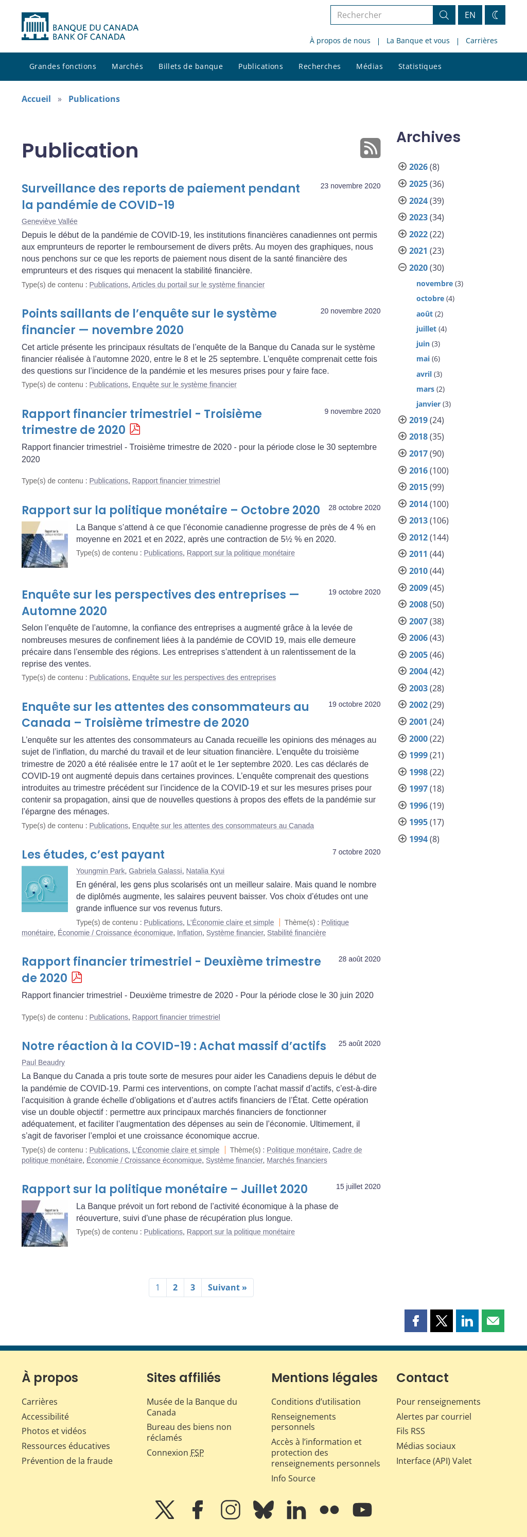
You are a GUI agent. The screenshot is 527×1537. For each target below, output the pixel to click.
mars (425, 389)
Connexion (175, 1452)
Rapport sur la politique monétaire (241, 553)
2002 (418, 704)
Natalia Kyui (205, 871)
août (424, 314)
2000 (418, 738)
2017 (418, 453)
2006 (418, 637)
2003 (418, 688)
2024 (418, 200)
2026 (418, 166)
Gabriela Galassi (155, 871)
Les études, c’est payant (93, 855)
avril (424, 374)
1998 (418, 772)
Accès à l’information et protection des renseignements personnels (325, 1452)
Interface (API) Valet (434, 1460)
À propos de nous (340, 40)
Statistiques (420, 66)
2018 (418, 436)
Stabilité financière (296, 933)
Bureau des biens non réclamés (189, 1432)
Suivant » (227, 1287)
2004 (418, 671)
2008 (418, 604)
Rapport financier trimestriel (176, 481)
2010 (418, 571)
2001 (418, 721)
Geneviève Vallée (50, 221)
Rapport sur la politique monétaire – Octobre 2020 (171, 510)
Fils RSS (410, 1431)
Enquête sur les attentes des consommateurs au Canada (223, 826)
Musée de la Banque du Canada (192, 1407)
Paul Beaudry (43, 1062)
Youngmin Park (100, 871)
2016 (418, 470)
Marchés (127, 66)
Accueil (36, 98)
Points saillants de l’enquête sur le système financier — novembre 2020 (149, 322)
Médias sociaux (425, 1446)
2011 (418, 554)
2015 (418, 487)
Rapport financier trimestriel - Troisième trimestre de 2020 (142, 422)
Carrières (482, 40)
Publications (260, 66)
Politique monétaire (297, 1150)
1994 (418, 839)
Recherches (319, 66)
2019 (418, 420)
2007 (418, 621)
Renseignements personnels (303, 1422)
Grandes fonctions (62, 66)
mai (423, 358)
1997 (418, 788)
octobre (430, 298)
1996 (418, 805)
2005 (418, 654)
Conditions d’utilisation (316, 1401)
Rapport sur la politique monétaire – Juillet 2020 (165, 1189)
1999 (418, 755)
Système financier (235, 933)
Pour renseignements (438, 1401)
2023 (418, 217)
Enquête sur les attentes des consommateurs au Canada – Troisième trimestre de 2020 (165, 715)
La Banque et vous (418, 40)
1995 (418, 822)
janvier (428, 404)
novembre (434, 283)
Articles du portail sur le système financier (198, 285)
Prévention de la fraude (67, 1460)
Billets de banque (191, 66)
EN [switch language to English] (470, 15)
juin (423, 343)
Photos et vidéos (54, 1431)
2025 (418, 183)
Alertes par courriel (433, 1416)
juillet (426, 329)
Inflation (189, 933)
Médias (369, 66)
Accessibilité (45, 1416)
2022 (418, 234)
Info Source (293, 1478)
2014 (418, 504)
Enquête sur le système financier (184, 384)
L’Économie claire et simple (230, 922)
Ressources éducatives (66, 1446)
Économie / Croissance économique (115, 933)
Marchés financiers (297, 1160)
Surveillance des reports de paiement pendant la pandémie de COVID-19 (161, 197)
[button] (416, 1320)
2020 (418, 267)
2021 (418, 250)
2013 (418, 520)
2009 (418, 587)
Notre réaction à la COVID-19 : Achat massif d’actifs (174, 1046)
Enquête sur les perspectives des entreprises (204, 677)
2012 (418, 537)
